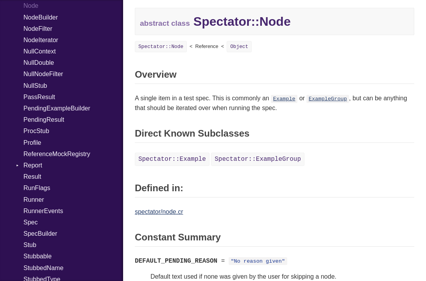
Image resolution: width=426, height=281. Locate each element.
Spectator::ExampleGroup (258, 159)
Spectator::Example (172, 159)
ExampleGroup (328, 99)
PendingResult (43, 119)
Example (284, 99)
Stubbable (37, 256)
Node (30, 5)
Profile (32, 142)
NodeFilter (37, 28)
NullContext (39, 51)
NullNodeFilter (43, 74)
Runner (33, 199)
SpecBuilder (40, 233)
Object (239, 47)
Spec (30, 222)
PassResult (39, 97)
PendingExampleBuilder (56, 108)
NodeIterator (40, 40)
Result (32, 176)
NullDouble (38, 62)
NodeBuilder (40, 17)
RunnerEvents (43, 211)
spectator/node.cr (159, 211)
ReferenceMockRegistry (56, 154)
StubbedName (43, 268)
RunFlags (36, 188)
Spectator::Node (160, 47)
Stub (29, 245)
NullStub (35, 85)
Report (32, 165)
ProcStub (36, 131)
